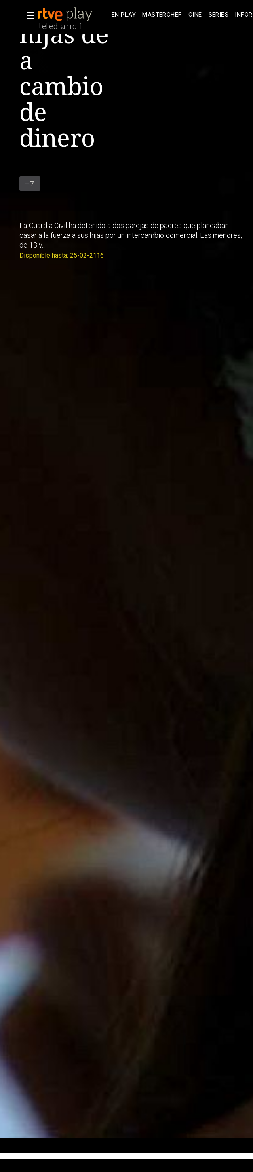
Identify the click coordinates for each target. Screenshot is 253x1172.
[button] (28, 15)
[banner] (72, 14)
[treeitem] (124, 15)
